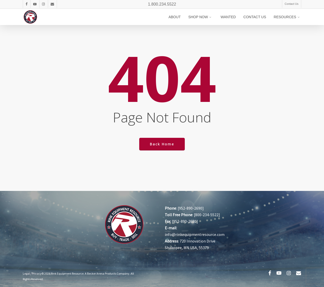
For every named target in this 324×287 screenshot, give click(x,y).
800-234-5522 (206, 214)
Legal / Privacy (32, 273)
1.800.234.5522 (162, 4)
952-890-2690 (190, 208)
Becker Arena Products (101, 273)
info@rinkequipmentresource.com (195, 234)
